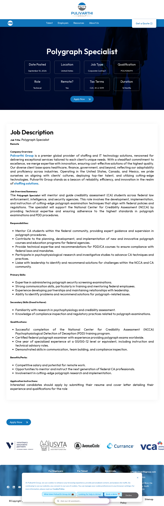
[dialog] (82, 487)
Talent (49, 22)
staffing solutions (26, 183)
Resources (79, 22)
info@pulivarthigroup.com (143, 471)
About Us (94, 22)
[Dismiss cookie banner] (138, 478)
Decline (129, 495)
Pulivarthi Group (22, 155)
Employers (63, 22)
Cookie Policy (58, 489)
